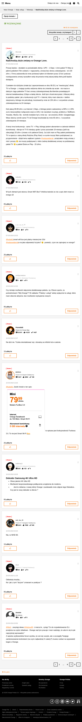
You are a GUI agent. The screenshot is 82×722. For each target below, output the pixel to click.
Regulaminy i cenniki (8, 687)
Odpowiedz (71, 160)
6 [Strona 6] (67, 38)
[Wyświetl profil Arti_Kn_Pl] (19, 520)
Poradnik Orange (51, 712)
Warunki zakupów (35, 715)
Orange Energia (64, 712)
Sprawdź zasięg (26, 685)
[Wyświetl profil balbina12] (19, 463)
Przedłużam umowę (7, 685)
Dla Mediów (42, 687)
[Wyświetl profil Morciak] (18, 52)
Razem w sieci (40, 709)
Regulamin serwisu (21, 715)
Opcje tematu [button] (9, 16)
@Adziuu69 (28, 627)
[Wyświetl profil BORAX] (18, 372)
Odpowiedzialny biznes (25, 709)
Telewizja (29, 10)
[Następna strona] (78, 38)
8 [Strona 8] (74, 38)
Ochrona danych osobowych (66, 715)
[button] (78, 50)
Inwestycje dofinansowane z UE (42, 717)
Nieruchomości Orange (8, 717)
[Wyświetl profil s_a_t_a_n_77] (20, 225)
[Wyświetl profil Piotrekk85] (19, 327)
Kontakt (62, 685)
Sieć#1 (14, 709)
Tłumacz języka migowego (27, 712)
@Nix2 (8, 627)
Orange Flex (5, 709)
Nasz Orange (8, 10)
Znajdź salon (25, 683)
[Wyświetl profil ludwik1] (18, 177)
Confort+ (41, 712)
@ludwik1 (9, 239)
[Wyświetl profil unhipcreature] (21, 275)
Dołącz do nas (53, 3)
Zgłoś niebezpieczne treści (9, 712)
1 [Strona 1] (59, 38)
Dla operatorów (43, 683)
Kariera (62, 687)
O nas (61, 683)
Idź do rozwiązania (71, 27)
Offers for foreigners (24, 717)
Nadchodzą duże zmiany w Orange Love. (26, 60)
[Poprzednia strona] (56, 38)
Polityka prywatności (49, 715)
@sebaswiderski (47, 138)
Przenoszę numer (7, 683)
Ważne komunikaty (7, 715)
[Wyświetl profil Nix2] (17, 565)
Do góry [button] (7, 672)
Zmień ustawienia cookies (54, 709)
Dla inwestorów (43, 685)
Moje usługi (20, 10)
